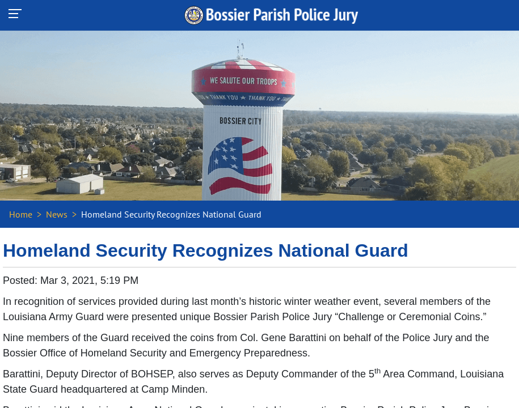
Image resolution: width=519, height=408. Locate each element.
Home (20, 214)
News (56, 214)
